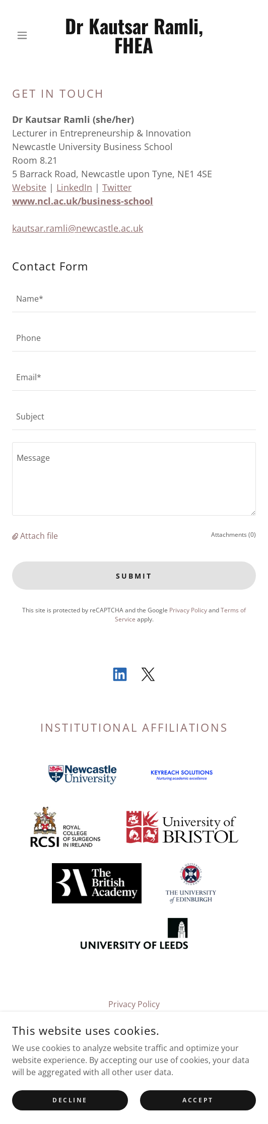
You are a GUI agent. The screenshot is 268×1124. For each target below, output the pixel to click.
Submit (134, 576)
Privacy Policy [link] (188, 610)
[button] (30, 35)
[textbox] (134, 298)
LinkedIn (74, 187)
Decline (70, 1113)
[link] (134, 35)
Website (29, 187)
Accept (197, 1113)
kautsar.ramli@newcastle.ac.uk (77, 228)
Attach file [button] (39, 535)
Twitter (116, 187)
